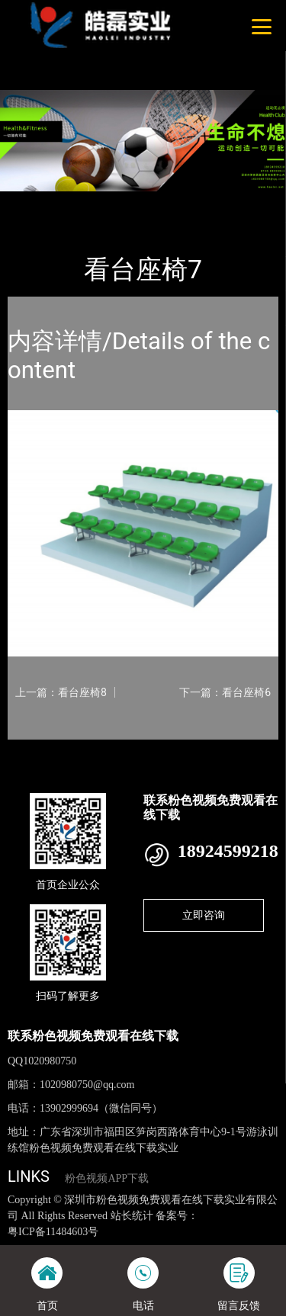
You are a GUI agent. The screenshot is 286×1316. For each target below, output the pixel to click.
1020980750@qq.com (87, 1084)
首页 (32, 201)
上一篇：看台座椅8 (61, 692)
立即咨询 (203, 915)
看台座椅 (158, 201)
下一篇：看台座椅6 (225, 692)
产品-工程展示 (90, 201)
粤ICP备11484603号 (53, 1231)
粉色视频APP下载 (107, 1178)
